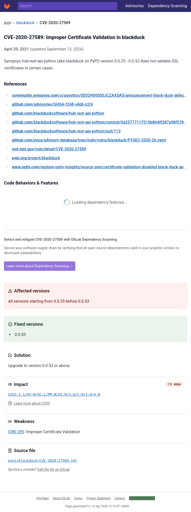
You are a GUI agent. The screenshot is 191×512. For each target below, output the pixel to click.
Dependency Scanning (167, 5)
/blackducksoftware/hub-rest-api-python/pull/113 (66, 131)
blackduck (25, 22)
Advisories (134, 5)
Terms (78, 498)
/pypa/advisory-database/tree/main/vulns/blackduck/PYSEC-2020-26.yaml (89, 140)
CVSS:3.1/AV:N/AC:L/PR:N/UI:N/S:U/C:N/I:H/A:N (54, 394)
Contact (120, 498)
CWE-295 (16, 431)
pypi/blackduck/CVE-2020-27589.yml (42, 461)
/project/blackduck (36, 158)
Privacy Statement (99, 498)
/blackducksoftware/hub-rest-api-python (58, 113)
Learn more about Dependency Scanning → (39, 266)
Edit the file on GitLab (53, 469)
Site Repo (42, 498)
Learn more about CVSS (32, 403)
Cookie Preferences (142, 498)
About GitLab (61, 498)
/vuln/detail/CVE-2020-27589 (49, 149)
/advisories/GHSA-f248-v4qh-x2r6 (52, 104)
